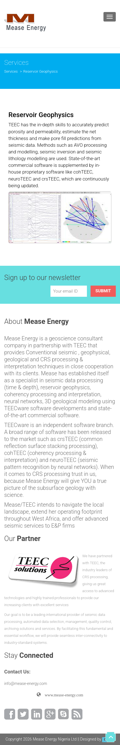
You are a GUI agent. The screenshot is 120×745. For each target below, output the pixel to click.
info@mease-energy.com (25, 683)
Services (11, 71)
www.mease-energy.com (62, 694)
